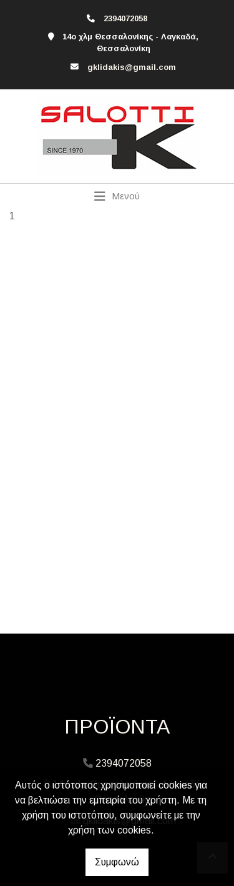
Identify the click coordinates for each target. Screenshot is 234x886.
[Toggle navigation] (117, 196)
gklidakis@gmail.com (131, 67)
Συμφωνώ (117, 862)
